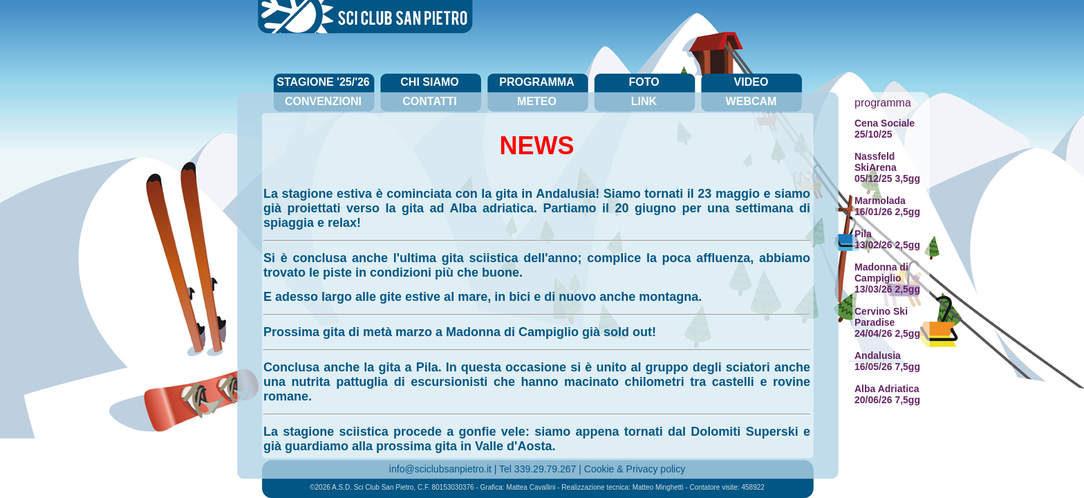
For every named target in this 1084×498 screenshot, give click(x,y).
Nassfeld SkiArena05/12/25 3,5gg (887, 167)
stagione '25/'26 (323, 82)
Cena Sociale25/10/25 (884, 129)
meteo (537, 101)
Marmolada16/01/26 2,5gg (887, 206)
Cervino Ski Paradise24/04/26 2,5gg (887, 322)
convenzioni (323, 101)
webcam (751, 101)
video (751, 82)
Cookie (599, 468)
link (644, 101)
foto (643, 82)
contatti (429, 101)
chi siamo (429, 82)
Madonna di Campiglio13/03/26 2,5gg (887, 278)
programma (536, 82)
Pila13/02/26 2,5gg (887, 239)
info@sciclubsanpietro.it (440, 468)
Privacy (642, 468)
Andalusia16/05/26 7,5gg (887, 361)
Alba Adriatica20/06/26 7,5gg (887, 394)
